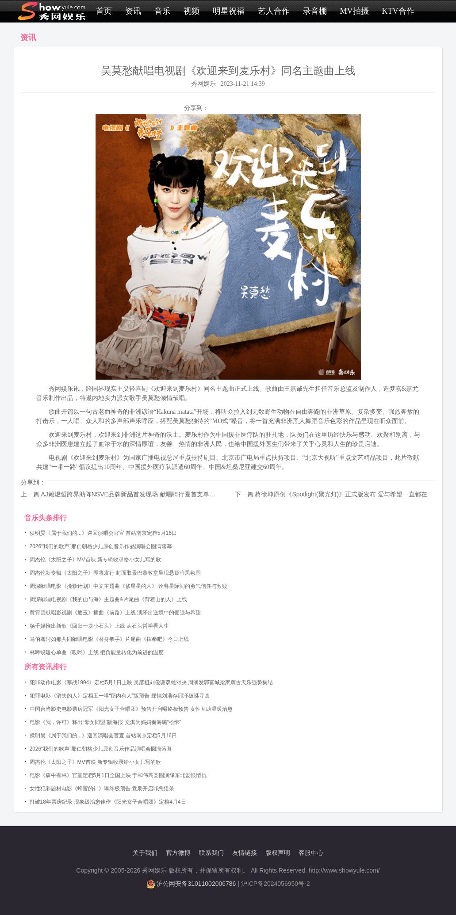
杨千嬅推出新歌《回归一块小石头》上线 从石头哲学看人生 (99, 626)
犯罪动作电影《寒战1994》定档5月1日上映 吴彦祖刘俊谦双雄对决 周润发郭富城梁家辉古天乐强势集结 (151, 682)
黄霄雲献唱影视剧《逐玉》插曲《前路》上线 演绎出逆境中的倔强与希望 (115, 613)
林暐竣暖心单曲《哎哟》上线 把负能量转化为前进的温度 (97, 652)
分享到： (196, 107)
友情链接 (244, 852)
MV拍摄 (354, 11)
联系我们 (211, 852)
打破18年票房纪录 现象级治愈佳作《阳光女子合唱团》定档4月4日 (108, 802)
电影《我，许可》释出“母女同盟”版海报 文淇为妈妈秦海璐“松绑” (105, 722)
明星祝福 (229, 11)
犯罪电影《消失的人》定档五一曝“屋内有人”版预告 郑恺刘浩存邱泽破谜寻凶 (120, 696)
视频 (191, 11)
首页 (104, 11)
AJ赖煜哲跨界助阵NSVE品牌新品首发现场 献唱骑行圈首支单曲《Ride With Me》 (152, 494)
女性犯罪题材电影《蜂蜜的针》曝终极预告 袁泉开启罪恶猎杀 (102, 788)
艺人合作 (274, 11)
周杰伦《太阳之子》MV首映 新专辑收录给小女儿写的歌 (95, 560)
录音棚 (315, 11)
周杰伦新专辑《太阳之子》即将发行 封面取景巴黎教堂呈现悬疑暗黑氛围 (115, 573)
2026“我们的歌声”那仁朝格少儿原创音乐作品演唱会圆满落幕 (101, 546)
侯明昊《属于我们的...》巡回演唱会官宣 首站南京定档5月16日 (103, 533)
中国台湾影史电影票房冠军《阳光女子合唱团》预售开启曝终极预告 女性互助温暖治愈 (131, 709)
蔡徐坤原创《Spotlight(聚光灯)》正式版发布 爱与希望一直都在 (341, 494)
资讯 (133, 11)
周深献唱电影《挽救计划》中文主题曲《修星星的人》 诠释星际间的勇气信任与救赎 (128, 586)
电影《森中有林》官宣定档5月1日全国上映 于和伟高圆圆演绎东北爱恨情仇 (118, 775)
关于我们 (145, 852)
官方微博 (178, 852)
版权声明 (277, 852)
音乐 (162, 11)
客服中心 (311, 852)
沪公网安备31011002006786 (196, 883)
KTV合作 (398, 11)
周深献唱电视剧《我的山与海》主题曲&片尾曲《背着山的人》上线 (108, 599)
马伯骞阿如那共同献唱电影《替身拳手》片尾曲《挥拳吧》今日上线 (109, 639)
